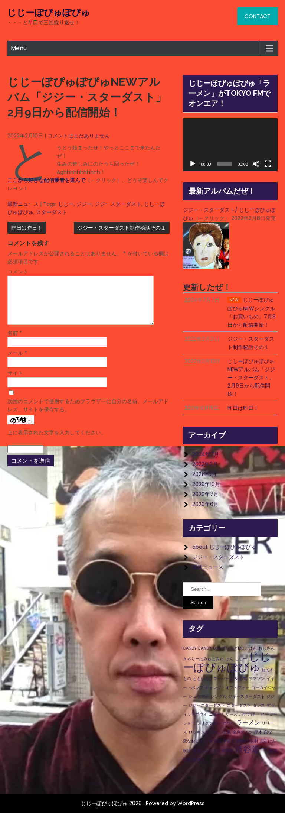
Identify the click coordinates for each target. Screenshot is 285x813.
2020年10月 (206, 484)
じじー (66, 204)
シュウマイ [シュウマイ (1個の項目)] (199, 696)
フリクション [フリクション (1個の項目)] (209, 723)
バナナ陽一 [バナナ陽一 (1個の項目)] (249, 714)
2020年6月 (205, 504)
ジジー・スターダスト (218, 557)
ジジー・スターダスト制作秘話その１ (122, 227)
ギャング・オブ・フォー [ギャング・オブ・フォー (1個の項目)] (227, 687)
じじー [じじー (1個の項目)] (241, 659)
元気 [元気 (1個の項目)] (227, 732)
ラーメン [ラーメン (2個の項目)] (248, 722)
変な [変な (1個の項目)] (268, 732)
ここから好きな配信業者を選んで (46, 180)
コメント (17, 271)
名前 (14, 342)
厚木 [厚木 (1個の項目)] (258, 732)
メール (17, 362)
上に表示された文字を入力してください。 (56, 441)
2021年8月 (204, 474)
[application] (230, 144)
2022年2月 (205, 464)
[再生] (192, 164)
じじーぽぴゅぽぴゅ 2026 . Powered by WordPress (142, 803)
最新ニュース (23, 204)
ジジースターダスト (118, 204)
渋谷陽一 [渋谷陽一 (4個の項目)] (251, 749)
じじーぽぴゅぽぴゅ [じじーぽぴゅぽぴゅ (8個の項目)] (227, 662)
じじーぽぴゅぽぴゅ (48, 12)
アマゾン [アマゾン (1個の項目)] (257, 678)
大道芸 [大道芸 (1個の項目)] (215, 741)
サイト (15, 382)
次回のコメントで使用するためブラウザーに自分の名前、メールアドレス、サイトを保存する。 (87, 414)
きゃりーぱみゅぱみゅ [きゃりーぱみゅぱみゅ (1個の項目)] (203, 659)
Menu (19, 48)
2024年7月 (205, 454)
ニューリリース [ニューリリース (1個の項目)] (223, 714)
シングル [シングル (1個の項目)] (218, 696)
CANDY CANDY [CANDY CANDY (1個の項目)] (197, 648)
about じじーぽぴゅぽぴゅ (224, 547)
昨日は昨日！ (26, 227)
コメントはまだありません (79, 135)
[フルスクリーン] (268, 164)
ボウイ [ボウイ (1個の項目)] (229, 723)
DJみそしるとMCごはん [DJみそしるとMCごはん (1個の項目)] (235, 648)
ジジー (84, 204)
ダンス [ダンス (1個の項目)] (259, 705)
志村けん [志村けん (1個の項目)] (268, 741)
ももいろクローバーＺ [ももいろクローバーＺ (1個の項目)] (213, 678)
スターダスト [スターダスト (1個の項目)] (239, 705)
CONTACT (258, 16)
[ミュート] (256, 164)
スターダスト (51, 212)
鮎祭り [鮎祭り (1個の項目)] (199, 759)
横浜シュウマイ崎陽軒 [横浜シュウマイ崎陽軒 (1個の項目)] (213, 751)
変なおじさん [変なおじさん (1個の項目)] (195, 741)
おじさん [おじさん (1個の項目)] (266, 648)
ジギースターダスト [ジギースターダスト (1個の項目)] (246, 696)
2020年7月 (205, 494)
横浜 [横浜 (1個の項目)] (187, 751)
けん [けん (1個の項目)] (229, 659)
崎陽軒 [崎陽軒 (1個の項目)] (242, 741)
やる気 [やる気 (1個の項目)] (241, 678)
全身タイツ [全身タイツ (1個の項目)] (242, 732)
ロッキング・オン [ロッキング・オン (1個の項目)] (205, 732)
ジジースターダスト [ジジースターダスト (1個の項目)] (207, 705)
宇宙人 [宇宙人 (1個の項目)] (229, 741)
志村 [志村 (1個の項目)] (254, 741)
